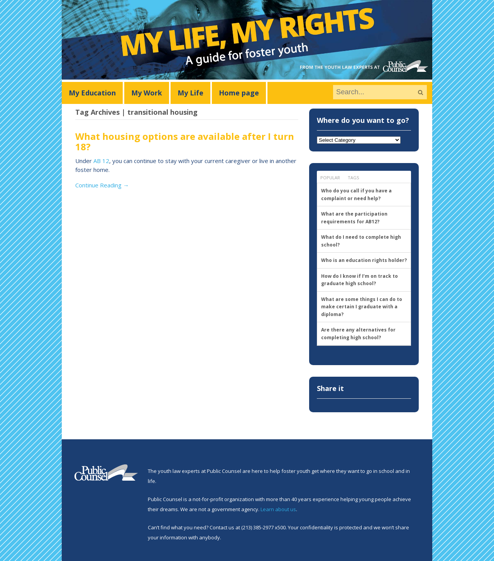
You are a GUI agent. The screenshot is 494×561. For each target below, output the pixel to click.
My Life (190, 92)
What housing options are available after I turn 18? (184, 141)
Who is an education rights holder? (364, 260)
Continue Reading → (102, 185)
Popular (330, 177)
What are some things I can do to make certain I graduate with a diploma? (361, 307)
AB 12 (101, 161)
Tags (353, 177)
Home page (239, 92)
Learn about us (278, 509)
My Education (92, 92)
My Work (146, 92)
